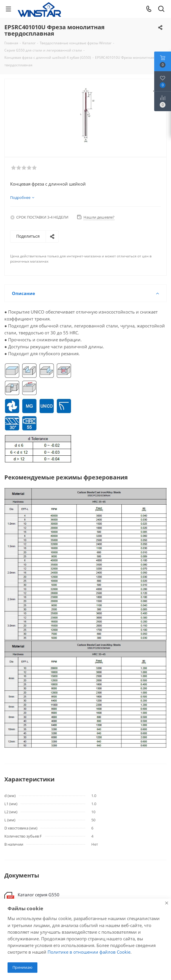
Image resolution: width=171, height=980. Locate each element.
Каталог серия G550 (38, 894)
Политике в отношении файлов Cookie (89, 952)
